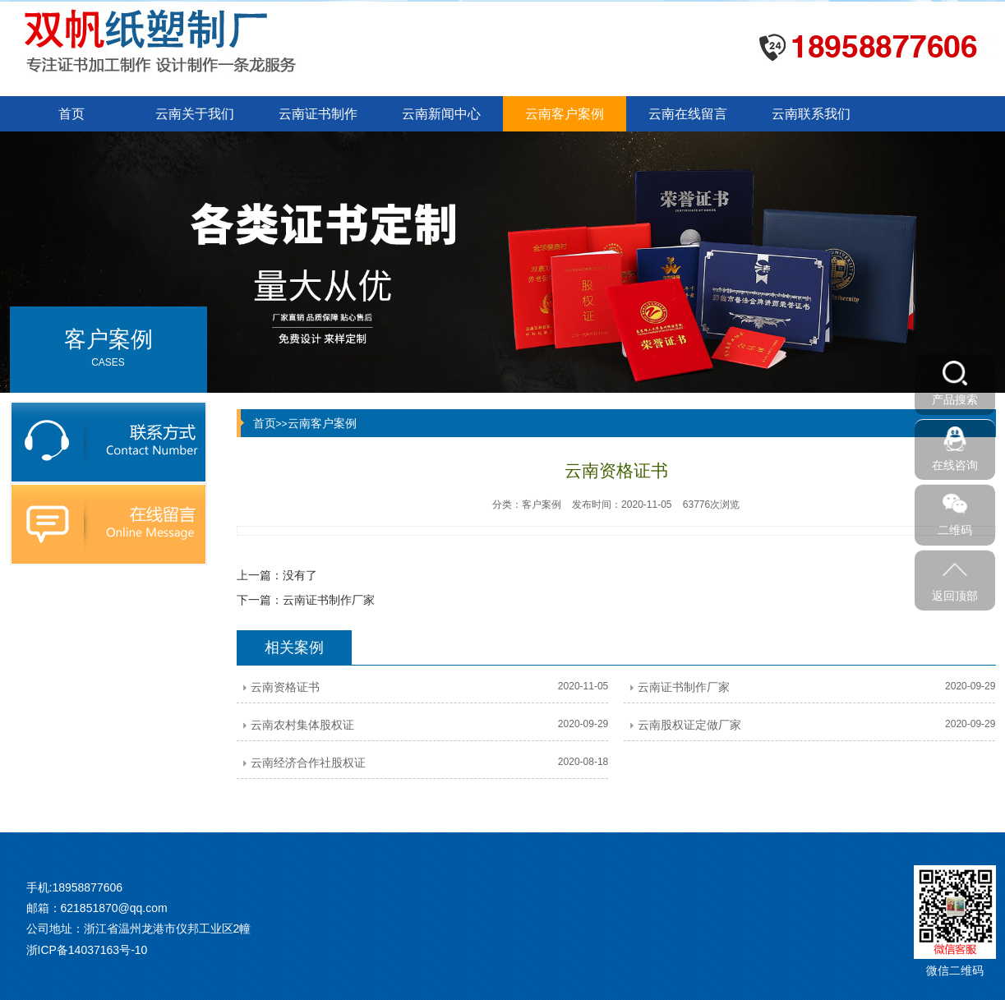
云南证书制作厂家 (329, 599)
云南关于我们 (194, 114)
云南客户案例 (564, 114)
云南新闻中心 (441, 114)
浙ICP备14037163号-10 (87, 949)
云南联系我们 (811, 114)
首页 (71, 114)
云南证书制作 (318, 114)
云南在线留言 (687, 114)
